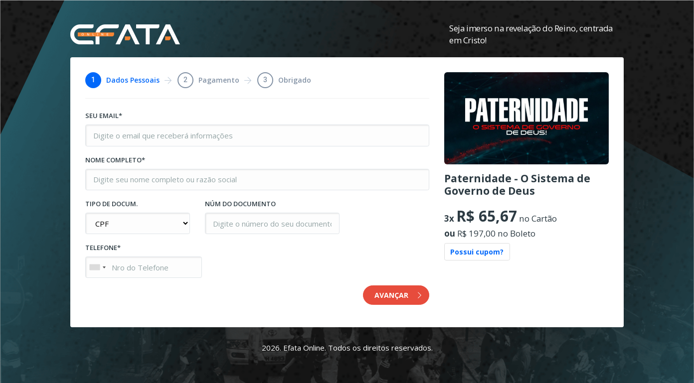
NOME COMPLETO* (115, 159)
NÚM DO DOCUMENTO (240, 203)
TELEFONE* (103, 247)
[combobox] (97, 267)
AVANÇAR (397, 295)
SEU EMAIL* (103, 115)
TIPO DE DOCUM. (111, 203)
